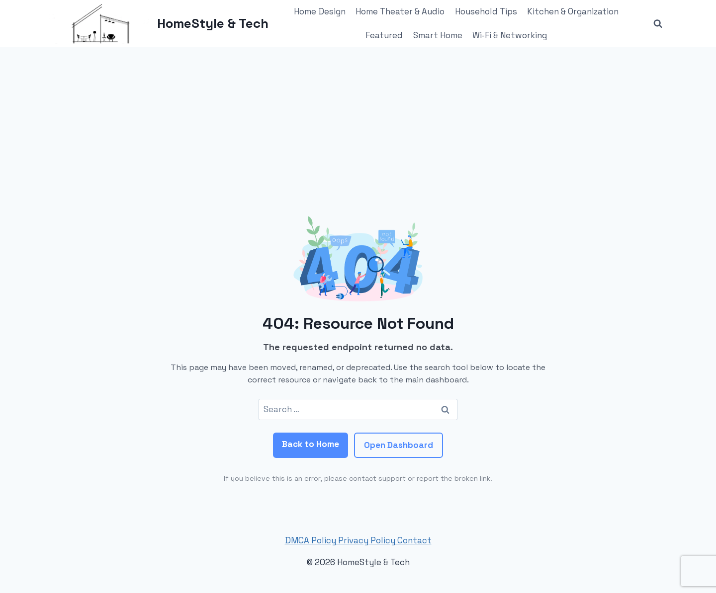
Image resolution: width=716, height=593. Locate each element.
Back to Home (310, 444)
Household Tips (486, 11)
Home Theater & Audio (400, 11)
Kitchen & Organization (573, 11)
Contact (414, 540)
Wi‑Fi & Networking (509, 35)
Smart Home (437, 35)
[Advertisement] (358, 121)
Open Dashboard (398, 445)
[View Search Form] (658, 24)
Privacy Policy (367, 540)
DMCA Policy (311, 540)
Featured (384, 35)
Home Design (320, 11)
